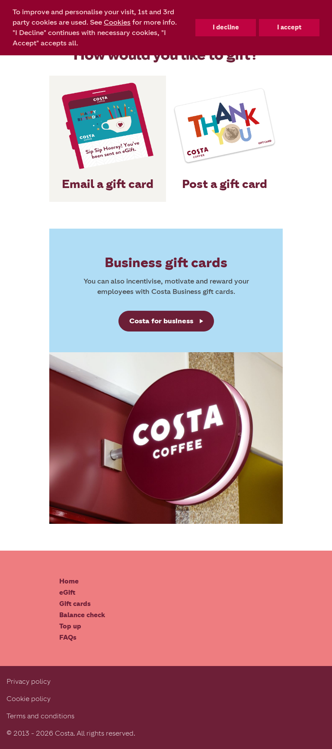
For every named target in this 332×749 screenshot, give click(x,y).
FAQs (68, 637)
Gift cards (75, 603)
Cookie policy (28, 699)
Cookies (117, 22)
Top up (70, 626)
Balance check (82, 615)
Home (69, 581)
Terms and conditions (40, 716)
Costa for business (161, 321)
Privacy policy (28, 681)
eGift (67, 592)
